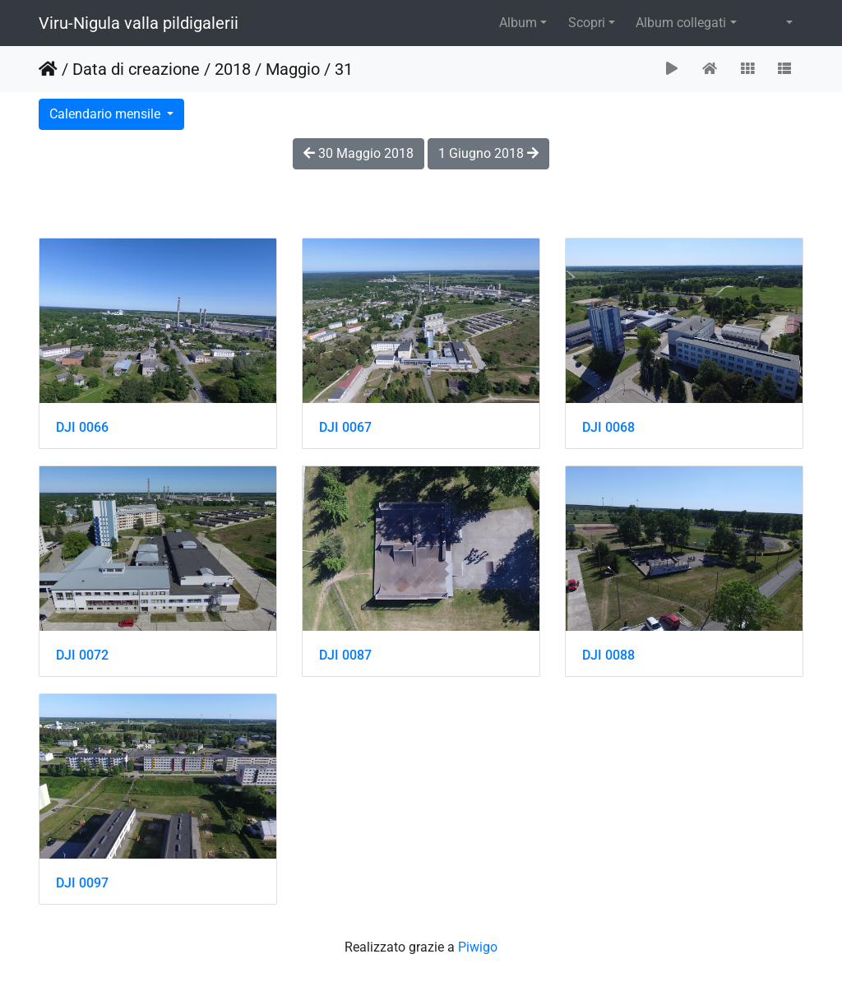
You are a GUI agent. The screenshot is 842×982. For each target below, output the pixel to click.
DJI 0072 (82, 655)
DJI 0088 (608, 655)
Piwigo (477, 947)
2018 (233, 69)
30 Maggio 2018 (358, 153)
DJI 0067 (345, 427)
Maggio (293, 69)
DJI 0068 (608, 427)
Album (518, 22)
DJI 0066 (82, 427)
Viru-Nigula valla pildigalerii (138, 23)
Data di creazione (136, 69)
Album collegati (681, 22)
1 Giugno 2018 (488, 153)
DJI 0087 (345, 655)
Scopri (586, 22)
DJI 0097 (82, 883)
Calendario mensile (106, 114)
